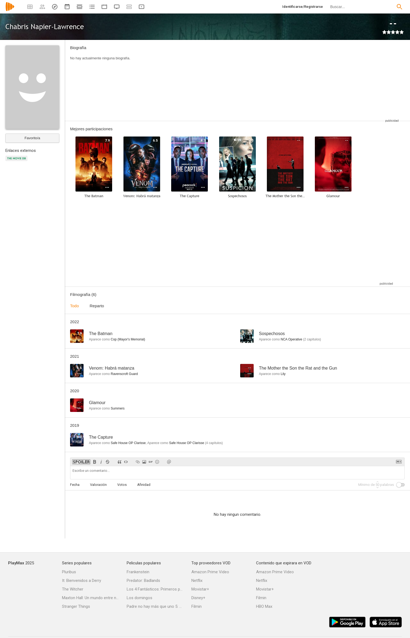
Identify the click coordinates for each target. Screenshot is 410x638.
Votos (122, 485)
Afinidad (143, 485)
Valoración (98, 485)
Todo (74, 305)
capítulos (312, 339)
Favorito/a (32, 138)
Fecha (75, 485)
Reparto (97, 305)
